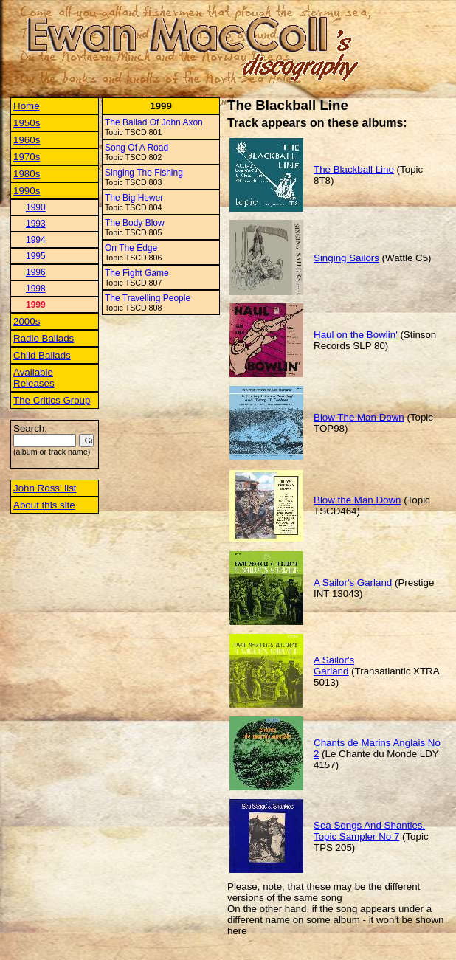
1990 (36, 207)
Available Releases (34, 378)
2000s (26, 321)
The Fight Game (137, 273)
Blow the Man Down (357, 499)
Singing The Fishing (144, 173)
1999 (36, 305)
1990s (26, 190)
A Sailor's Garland (353, 582)
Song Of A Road (136, 147)
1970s (26, 156)
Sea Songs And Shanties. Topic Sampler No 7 (369, 831)
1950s (26, 122)
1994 (36, 240)
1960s (26, 139)
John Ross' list (45, 488)
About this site (44, 505)
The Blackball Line (354, 169)
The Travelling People (147, 298)
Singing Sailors (346, 257)
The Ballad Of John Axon (154, 122)
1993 (36, 223)
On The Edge (131, 248)
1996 (36, 272)
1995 (36, 256)
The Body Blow (135, 223)
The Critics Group (51, 400)
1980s (26, 173)
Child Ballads (42, 355)
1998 (36, 288)
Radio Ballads (43, 338)
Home (26, 105)
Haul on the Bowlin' (356, 334)
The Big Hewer (134, 198)
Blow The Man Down (359, 417)
